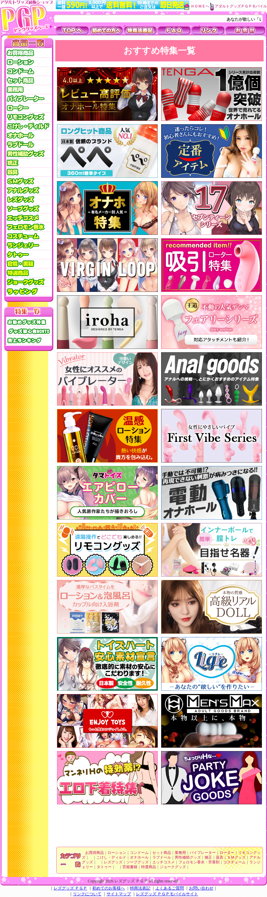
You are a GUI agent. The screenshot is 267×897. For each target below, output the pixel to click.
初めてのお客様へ (108, 888)
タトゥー (104, 867)
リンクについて (87, 894)
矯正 (208, 857)
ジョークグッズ (173, 867)
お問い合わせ (201, 888)
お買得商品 (94, 853)
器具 (219, 857)
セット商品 (161, 853)
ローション (117, 853)
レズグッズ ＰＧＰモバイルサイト (167, 894)
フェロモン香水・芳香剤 (199, 862)
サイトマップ (119, 894)
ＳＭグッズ (236, 857)
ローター (227, 853)
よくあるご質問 (169, 888)
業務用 (180, 853)
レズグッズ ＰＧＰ (70, 888)
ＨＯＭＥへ (200, 6)
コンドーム (139, 853)
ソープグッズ (137, 862)
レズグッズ (113, 862)
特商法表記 (140, 888)
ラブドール (161, 857)
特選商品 (148, 867)
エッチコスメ (163, 862)
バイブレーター (203, 853)
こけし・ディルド (111, 857)
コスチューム (234, 862)
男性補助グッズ (188, 857)
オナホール (139, 857)
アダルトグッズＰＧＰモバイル (241, 6)
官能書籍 (129, 867)
